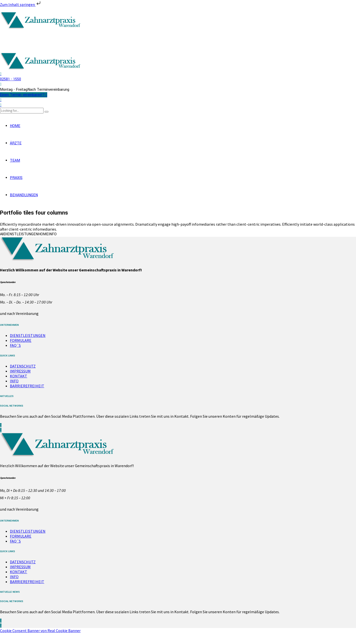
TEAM (15, 160)
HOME (15, 126)
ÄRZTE (16, 143)
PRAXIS (16, 177)
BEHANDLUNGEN (24, 195)
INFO (14, 380)
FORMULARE (20, 340)
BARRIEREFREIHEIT (27, 385)
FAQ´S (15, 345)
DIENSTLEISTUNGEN (27, 335)
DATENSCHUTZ (23, 366)
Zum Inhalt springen (21, 4)
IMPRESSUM (20, 371)
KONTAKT (18, 375)
